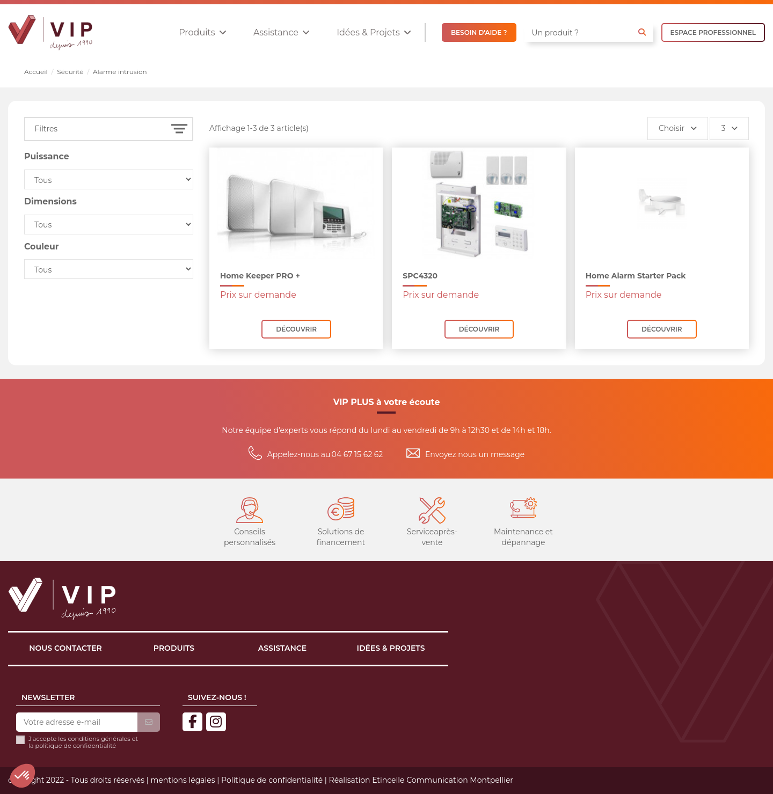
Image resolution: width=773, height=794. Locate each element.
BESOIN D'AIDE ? (479, 32)
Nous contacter (65, 648)
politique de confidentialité (75, 745)
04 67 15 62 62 (357, 454)
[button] (202, 32)
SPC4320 (420, 276)
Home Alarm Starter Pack (636, 276)
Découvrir (296, 329)
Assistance (282, 648)
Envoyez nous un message (474, 454)
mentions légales (182, 780)
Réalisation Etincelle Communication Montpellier (421, 780)
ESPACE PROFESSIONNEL (713, 32)
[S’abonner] (148, 722)
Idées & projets (391, 648)
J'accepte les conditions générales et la (83, 742)
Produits (174, 648)
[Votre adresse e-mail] (76, 722)
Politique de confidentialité (272, 780)
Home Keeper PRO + (260, 276)
